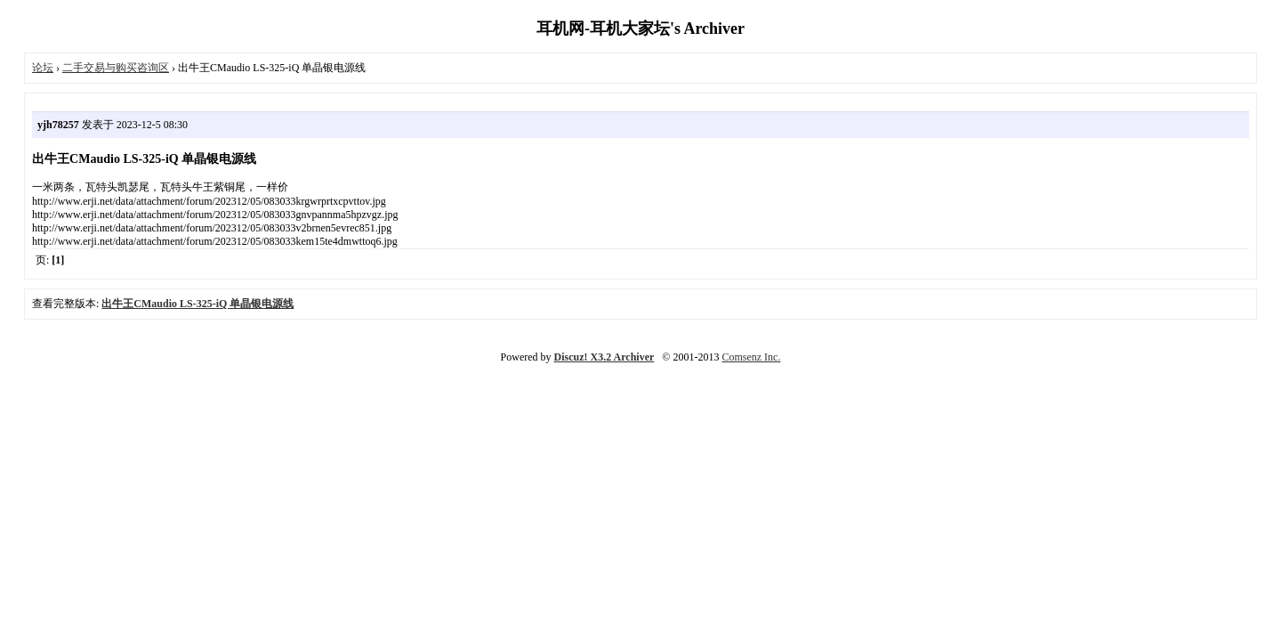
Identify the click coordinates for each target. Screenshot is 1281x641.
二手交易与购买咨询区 (115, 67)
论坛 (42, 67)
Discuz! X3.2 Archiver (604, 357)
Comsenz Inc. (750, 357)
